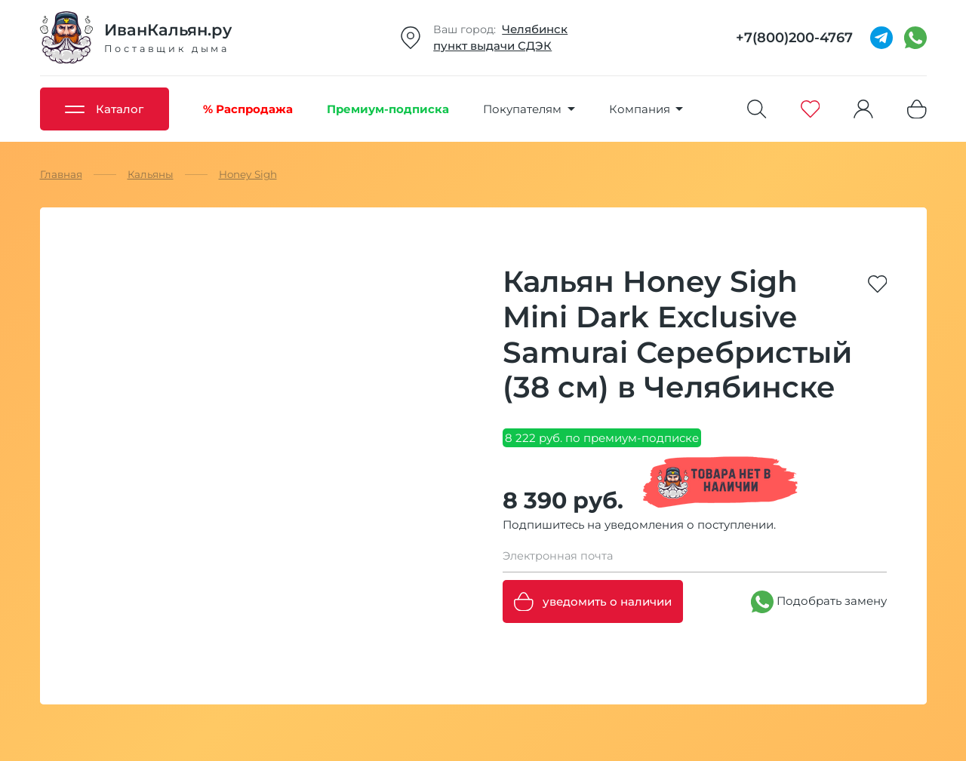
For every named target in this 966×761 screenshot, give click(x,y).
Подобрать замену (819, 602)
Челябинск (535, 29)
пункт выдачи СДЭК (492, 45)
